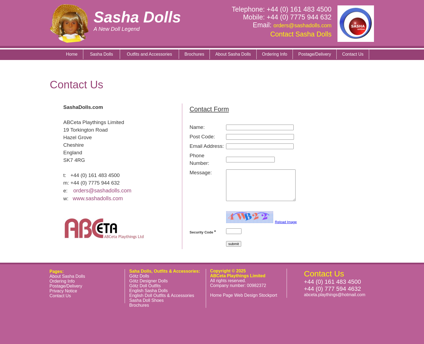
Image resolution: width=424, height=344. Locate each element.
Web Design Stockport (255, 295)
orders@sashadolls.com (302, 25)
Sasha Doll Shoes (146, 300)
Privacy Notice (63, 291)
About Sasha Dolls (233, 54)
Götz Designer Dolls (148, 281)
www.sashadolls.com (98, 198)
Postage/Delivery (314, 54)
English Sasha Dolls (148, 290)
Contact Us (352, 54)
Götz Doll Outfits (145, 285)
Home (72, 54)
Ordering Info (274, 54)
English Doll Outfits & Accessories (161, 295)
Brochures (194, 54)
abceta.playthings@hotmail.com (334, 294)
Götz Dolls (139, 276)
